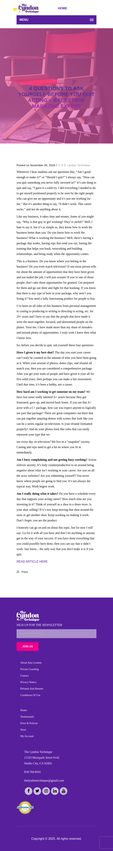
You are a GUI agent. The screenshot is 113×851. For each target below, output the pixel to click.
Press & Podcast (29, 723)
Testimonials (27, 716)
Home (23, 710)
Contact (24, 675)
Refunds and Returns (31, 688)
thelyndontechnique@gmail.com (44, 780)
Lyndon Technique (78, 165)
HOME (62, 8)
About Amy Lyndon (31, 662)
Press (24, 571)
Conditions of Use (30, 695)
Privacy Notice (28, 682)
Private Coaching (29, 669)
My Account (27, 736)
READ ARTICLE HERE (32, 561)
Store (23, 729)
